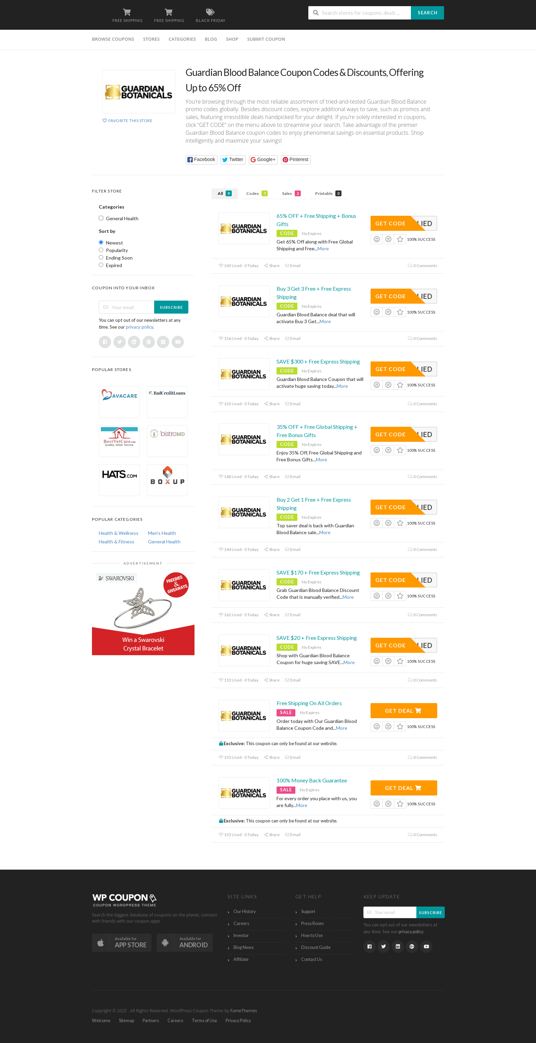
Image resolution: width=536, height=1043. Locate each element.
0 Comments (422, 265)
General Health (164, 541)
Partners (151, 1020)
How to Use (312, 935)
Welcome (101, 1020)
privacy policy (139, 327)
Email (292, 265)
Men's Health (162, 533)
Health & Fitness (116, 541)
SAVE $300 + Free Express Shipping (318, 361)
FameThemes (243, 1011)
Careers (241, 923)
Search (428, 12)
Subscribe (171, 307)
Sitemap (126, 1020)
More (323, 248)
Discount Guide (316, 947)
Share (272, 265)
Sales (291, 193)
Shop (232, 39)
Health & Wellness (118, 533)
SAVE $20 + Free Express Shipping (317, 637)
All (225, 193)
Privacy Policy (238, 1020)
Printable (328, 193)
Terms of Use (204, 1020)
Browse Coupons (113, 39)
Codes (257, 193)
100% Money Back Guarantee (312, 780)
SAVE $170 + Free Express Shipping (318, 572)
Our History (244, 911)
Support (308, 911)
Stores (151, 39)
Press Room (312, 923)
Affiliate (241, 959)
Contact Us (311, 959)
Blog (211, 39)
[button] (201, 159)
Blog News (243, 947)
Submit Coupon (266, 39)
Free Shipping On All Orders (309, 703)
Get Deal (403, 710)
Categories (182, 39)
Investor (241, 935)
